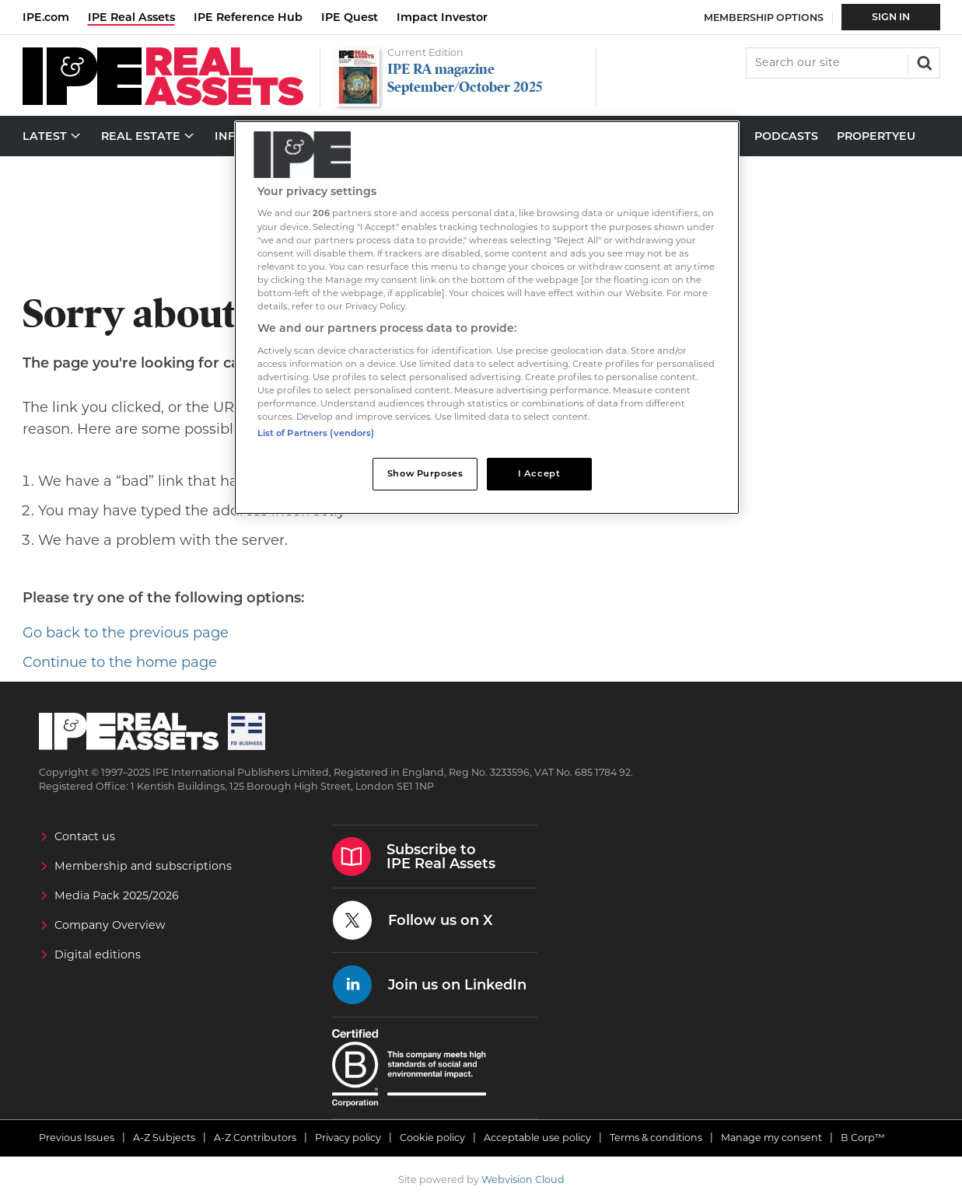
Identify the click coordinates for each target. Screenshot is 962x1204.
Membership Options (764, 17)
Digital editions (97, 954)
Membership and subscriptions (143, 866)
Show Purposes (425, 473)
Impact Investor (442, 17)
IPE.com (46, 17)
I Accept (539, 473)
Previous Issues (76, 1137)
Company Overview (110, 925)
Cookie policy (432, 1137)
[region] (487, 317)
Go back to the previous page (126, 632)
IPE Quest (349, 17)
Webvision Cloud (523, 1179)
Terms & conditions (656, 1137)
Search (923, 61)
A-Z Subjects (164, 1137)
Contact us (84, 836)
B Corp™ (863, 1137)
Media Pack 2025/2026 (116, 895)
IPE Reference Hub (248, 17)
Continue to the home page (120, 662)
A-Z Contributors (255, 1137)
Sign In (891, 17)
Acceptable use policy (537, 1137)
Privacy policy (348, 1137)
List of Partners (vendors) (316, 433)
